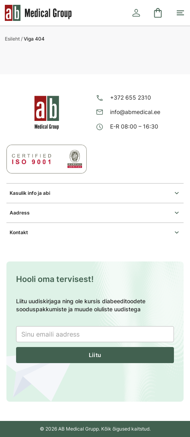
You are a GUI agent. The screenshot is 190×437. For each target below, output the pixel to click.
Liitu (95, 354)
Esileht (12, 39)
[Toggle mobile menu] (180, 13)
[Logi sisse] (136, 13)
